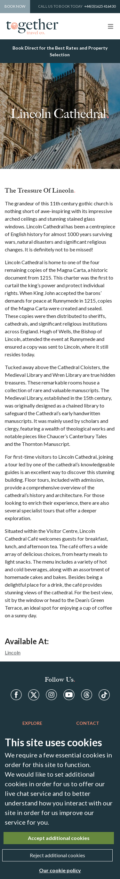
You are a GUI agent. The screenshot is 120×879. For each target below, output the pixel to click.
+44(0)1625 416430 (100, 6)
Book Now (15, 6)
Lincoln (12, 652)
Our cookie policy (60, 870)
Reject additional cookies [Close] (57, 855)
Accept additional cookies (59, 838)
